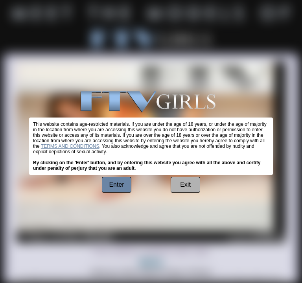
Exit (185, 184)
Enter (116, 184)
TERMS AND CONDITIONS (70, 146)
